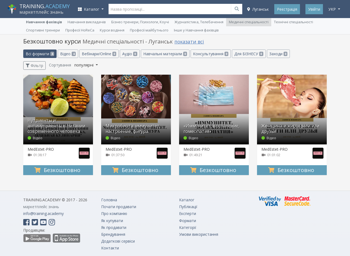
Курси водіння (112, 30)
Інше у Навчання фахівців (196, 30)
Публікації (188, 206)
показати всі (189, 41)
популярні (84, 65)
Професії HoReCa (79, 30)
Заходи (278, 53)
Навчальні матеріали (165, 53)
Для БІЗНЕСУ (248, 53)
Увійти (314, 9)
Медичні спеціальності (249, 21)
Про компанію (114, 213)
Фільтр (34, 65)
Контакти (110, 248)
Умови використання (198, 234)
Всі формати (40, 53)
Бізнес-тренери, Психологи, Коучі (140, 21)
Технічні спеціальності (293, 21)
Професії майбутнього (149, 30)
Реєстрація (287, 9)
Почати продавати (118, 206)
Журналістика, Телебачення (198, 21)
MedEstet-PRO (41, 149)
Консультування (210, 53)
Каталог (186, 199)
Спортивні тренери (43, 30)
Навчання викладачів (87, 21)
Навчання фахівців (44, 21)
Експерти (187, 213)
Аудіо (129, 53)
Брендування (113, 234)
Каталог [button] (89, 9)
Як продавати (113, 227)
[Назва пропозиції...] (176, 9)
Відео (67, 53)
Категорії (187, 227)
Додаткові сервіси (118, 241)
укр (332, 9)
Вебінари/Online (99, 53)
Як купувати (112, 220)
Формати (187, 220)
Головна (109, 199)
